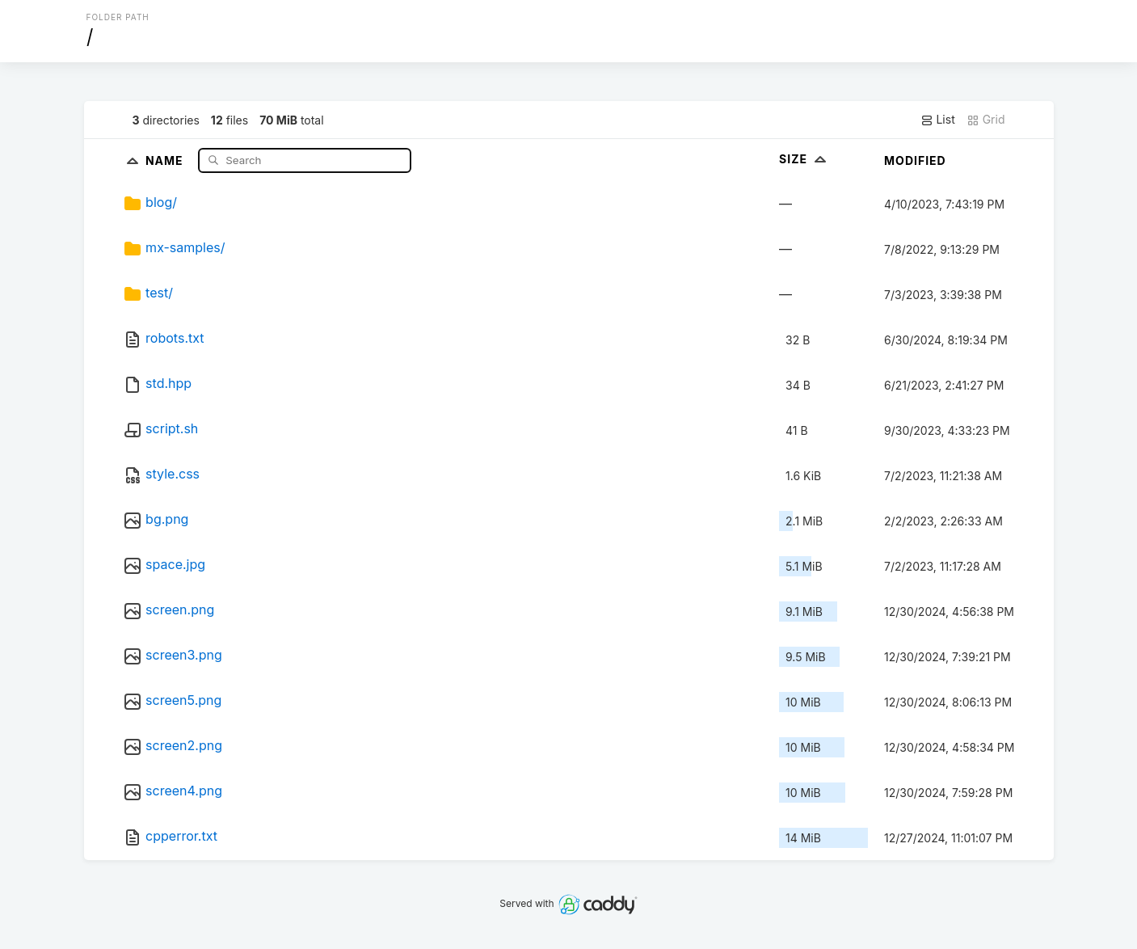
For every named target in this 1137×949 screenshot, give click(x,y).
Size (804, 159)
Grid (985, 119)
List (937, 119)
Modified (915, 160)
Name (166, 160)
